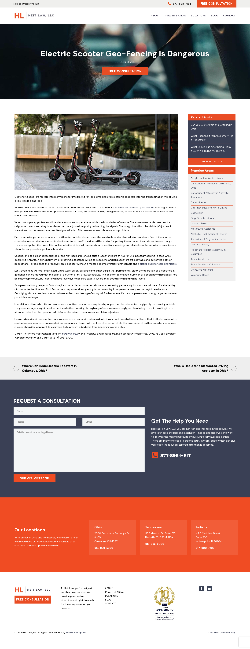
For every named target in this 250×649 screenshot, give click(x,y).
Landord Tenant (199, 223)
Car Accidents (198, 202)
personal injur (70, 333)
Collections (197, 213)
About (155, 16)
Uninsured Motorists (202, 269)
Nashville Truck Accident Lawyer (209, 234)
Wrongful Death (200, 275)
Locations (198, 16)
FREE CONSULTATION (125, 71)
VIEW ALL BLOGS (212, 161)
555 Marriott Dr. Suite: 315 (160, 533)
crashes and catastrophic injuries (134, 207)
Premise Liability (200, 244)
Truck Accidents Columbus (206, 264)
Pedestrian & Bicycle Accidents (208, 239)
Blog (214, 16)
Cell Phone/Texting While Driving (209, 207)
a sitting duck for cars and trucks (157, 263)
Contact (229, 16)
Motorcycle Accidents (203, 228)
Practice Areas (175, 16)
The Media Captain (76, 632)
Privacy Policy (228, 632)
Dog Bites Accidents (202, 218)
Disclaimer (214, 632)
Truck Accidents (200, 259)
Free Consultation (215, 4)
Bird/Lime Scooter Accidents (207, 178)
